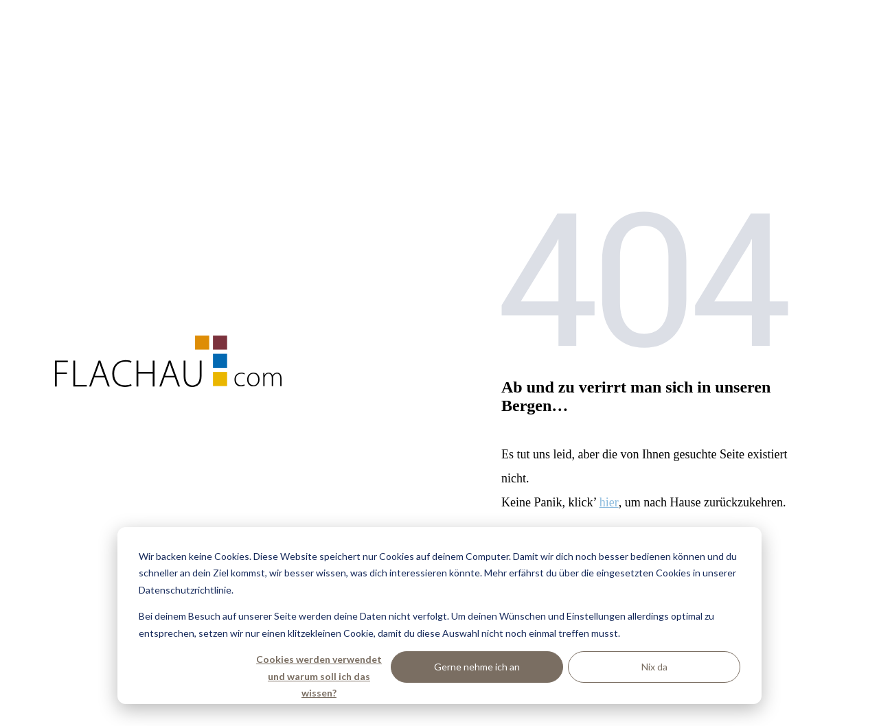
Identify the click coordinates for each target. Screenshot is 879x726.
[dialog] (439, 615)
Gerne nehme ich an (477, 666)
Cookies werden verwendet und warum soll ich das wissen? (319, 668)
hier (609, 502)
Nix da (654, 666)
